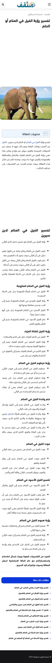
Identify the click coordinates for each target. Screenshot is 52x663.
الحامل (11, 413)
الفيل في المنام (33, 142)
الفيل (4, 142)
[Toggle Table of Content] (44, 133)
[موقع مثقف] (26, 4)
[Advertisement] (26, 57)
